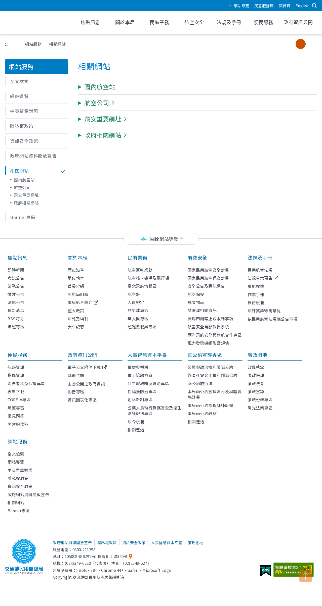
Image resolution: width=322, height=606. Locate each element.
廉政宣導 (256, 391)
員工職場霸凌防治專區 (148, 383)
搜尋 (314, 5)
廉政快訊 (256, 375)
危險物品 (196, 302)
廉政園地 (257, 354)
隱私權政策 (18, 478)
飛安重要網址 (26, 195)
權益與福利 (138, 367)
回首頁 (285, 5)
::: (229, 5)
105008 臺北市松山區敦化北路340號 (96, 556)
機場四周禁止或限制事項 (210, 319)
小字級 (290, 44)
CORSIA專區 (19, 399)
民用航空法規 (260, 270)
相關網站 (16, 502)
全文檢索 (16, 454)
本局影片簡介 (80, 302)
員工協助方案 (140, 375)
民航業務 (137, 257)
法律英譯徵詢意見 (264, 311)
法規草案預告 (260, 278)
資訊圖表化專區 (82, 400)
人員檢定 (136, 302)
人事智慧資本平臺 (147, 354)
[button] (36, 81)
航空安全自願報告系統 (208, 327)
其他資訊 (76, 375)
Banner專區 (19, 511)
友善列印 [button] (265, 44)
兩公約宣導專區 (205, 354)
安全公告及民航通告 (206, 286)
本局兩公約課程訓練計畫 (210, 405)
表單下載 (16, 391)
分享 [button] (278, 44)
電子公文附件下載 (84, 367)
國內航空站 (24, 180)
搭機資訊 (16, 375)
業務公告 (16, 286)
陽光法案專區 (260, 408)
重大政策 (76, 311)
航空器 (134, 294)
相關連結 (136, 430)
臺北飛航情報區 (142, 286)
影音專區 (76, 392)
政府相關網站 (26, 203)
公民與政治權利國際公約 (210, 367)
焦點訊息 (17, 257)
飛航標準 (256, 286)
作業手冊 (256, 294)
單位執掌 (76, 278)
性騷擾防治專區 (142, 391)
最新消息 (16, 310)
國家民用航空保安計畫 (208, 278)
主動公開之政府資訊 (86, 384)
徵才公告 (16, 294)
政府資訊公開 (82, 354)
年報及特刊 (78, 319)
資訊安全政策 (20, 486)
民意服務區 (264, 5)
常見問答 (16, 416)
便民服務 (17, 354)
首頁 (13, 44)
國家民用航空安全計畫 (208, 270)
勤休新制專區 (140, 399)
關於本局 (77, 257)
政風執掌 (256, 367)
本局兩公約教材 (202, 413)
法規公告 (16, 302)
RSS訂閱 (16, 319)
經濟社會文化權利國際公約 (212, 375)
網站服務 (33, 44)
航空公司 (22, 187)
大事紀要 (76, 327)
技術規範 (256, 302)
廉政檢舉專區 (260, 399)
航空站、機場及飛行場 (148, 278)
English (303, 5)
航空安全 (197, 257)
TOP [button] (305, 576)
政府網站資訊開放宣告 (72, 542)
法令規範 (136, 422)
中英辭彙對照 (20, 470)
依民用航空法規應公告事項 (272, 319)
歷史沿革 (76, 270)
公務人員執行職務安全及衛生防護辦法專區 (155, 410)
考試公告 (16, 278)
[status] (161, 239)
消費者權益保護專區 (26, 383)
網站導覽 (241, 5)
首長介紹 (76, 286)
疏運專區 (16, 327)
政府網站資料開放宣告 (28, 494)
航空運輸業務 (140, 270)
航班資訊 (16, 367)
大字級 (311, 44)
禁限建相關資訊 (202, 310)
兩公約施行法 (200, 383)
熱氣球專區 (138, 310)
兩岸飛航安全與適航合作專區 (215, 335)
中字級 (301, 44)
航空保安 (196, 294)
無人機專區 (138, 319)
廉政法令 (256, 383)
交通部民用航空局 (37, 22)
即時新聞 (16, 270)
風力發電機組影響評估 (208, 343)
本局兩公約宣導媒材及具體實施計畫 (215, 394)
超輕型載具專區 (142, 327)
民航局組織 (78, 294)
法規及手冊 (260, 257)
